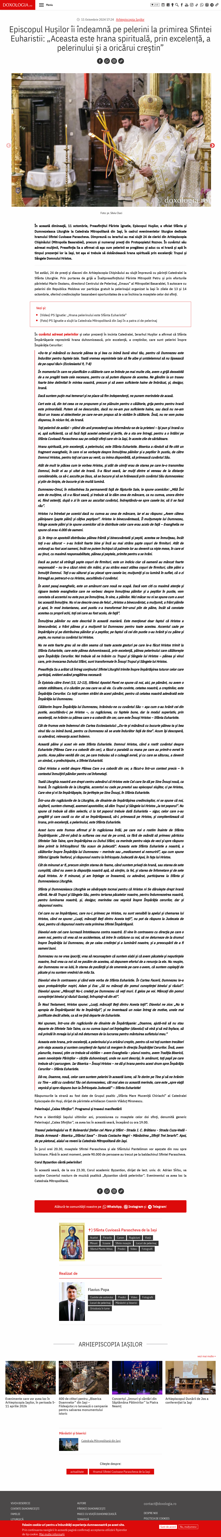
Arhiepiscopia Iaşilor (130, 19)
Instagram (135, 1206)
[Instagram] (192, 4)
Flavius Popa (98, 1289)
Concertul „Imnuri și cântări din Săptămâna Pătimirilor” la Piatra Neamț (135, 1402)
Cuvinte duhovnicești (25, 1508)
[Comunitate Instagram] (207, 4)
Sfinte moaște (123, 1243)
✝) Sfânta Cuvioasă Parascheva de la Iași (122, 1229)
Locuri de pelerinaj (146, 1243)
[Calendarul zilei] (168, 4)
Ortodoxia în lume (100, 1308)
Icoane (106, 1243)
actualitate (77, 1472)
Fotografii (147, 1249)
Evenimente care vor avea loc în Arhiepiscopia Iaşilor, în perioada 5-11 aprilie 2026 (30, 1402)
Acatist (94, 1237)
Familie (15, 1514)
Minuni (93, 1243)
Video (133, 1249)
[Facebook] (182, 4)
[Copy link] (121, 61)
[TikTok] (197, 4)
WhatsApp (114, 1206)
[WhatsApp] (202, 4)
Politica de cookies (156, 1518)
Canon (120, 1237)
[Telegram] (212, 4)
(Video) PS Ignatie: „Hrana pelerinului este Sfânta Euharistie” (83, 315)
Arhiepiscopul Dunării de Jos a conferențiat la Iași (186, 1400)
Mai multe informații (52, 1534)
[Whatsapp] (107, 61)
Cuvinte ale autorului (101, 1297)
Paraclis (107, 1237)
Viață (148, 1237)
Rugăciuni (134, 1237)
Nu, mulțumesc (188, 1527)
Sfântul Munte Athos (101, 1249)
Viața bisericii (20, 1503)
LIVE (156, 5)
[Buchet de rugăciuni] (172, 4)
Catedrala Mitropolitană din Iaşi (101, 1441)
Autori (81, 1503)
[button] (46, 5)
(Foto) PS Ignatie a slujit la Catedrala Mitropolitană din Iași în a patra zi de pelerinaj (98, 320)
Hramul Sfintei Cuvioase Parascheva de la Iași (121, 1472)
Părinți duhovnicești (91, 1508)
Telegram (159, 1206)
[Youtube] (186, 4)
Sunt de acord (168, 1527)
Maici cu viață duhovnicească (96, 1514)
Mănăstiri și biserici (126, 1303)
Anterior (8, 146)
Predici (121, 1249)
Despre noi (151, 1513)
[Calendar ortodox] (163, 4)
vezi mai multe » (207, 1356)
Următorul (212, 146)
